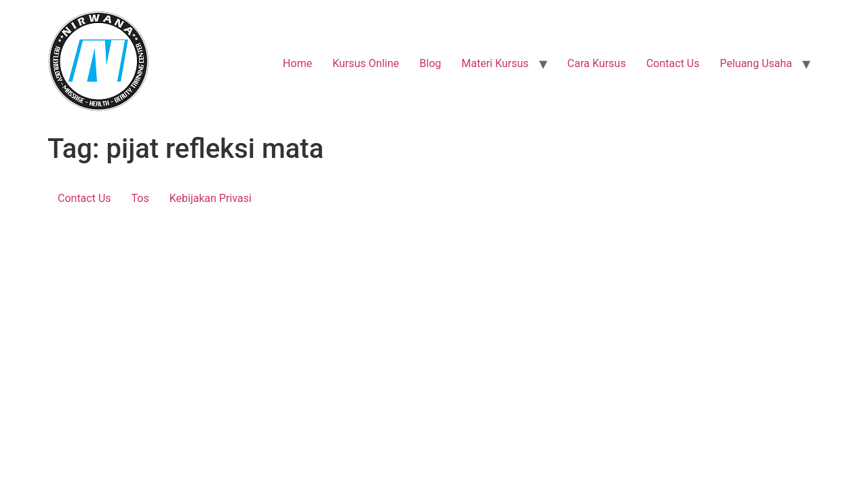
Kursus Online (365, 63)
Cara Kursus (597, 63)
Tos (140, 198)
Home (297, 63)
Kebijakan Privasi (211, 198)
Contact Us (673, 63)
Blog (430, 63)
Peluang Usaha (755, 63)
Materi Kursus (494, 63)
